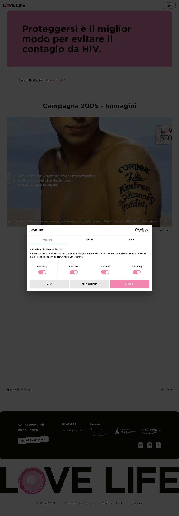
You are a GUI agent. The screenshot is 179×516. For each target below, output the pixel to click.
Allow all (129, 284)
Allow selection (89, 284)
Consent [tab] (47, 240)
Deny (49, 284)
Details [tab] (89, 239)
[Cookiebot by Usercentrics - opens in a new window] (137, 230)
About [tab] (131, 239)
